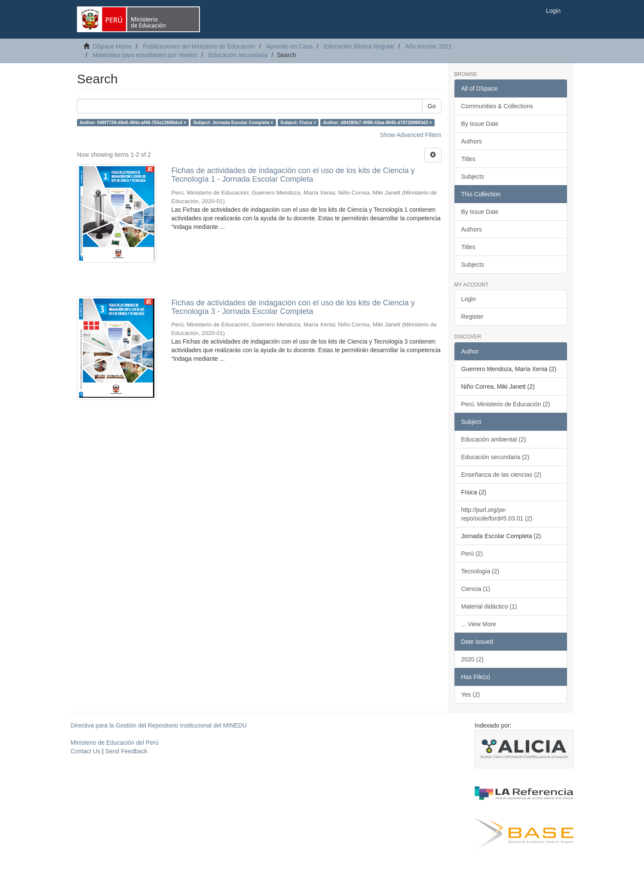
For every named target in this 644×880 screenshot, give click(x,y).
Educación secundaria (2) (495, 457)
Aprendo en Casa (289, 46)
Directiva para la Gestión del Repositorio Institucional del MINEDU (159, 725)
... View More (478, 624)
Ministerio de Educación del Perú (115, 742)
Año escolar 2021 (428, 46)
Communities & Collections (497, 106)
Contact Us (85, 751)
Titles (468, 158)
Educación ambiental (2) (493, 439)
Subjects (473, 176)
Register (472, 316)
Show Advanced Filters (410, 134)
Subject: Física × (298, 122)
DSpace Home (112, 46)
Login (468, 298)
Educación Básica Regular (359, 46)
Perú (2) (472, 553)
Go (432, 106)
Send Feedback (126, 751)
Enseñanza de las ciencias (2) (501, 474)
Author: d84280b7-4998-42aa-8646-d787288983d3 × (377, 122)
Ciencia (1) (476, 588)
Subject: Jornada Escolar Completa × (233, 122)
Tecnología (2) (480, 571)
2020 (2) (472, 659)
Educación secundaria (238, 55)
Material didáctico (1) (489, 606)
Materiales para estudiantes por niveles (145, 55)
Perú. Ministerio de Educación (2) (505, 404)
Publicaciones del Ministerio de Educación (199, 46)
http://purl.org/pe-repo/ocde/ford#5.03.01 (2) (497, 514)
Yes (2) (470, 694)
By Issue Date (480, 123)
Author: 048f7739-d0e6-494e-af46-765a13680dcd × (133, 122)
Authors (471, 141)
